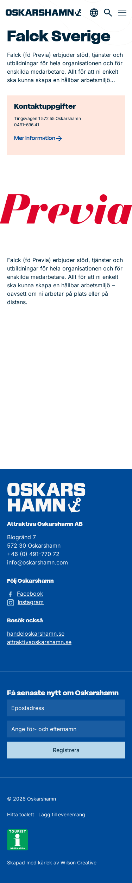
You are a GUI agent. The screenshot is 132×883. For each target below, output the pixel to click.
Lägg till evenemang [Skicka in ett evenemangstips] (61, 814)
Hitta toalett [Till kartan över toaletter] (20, 814)
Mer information (38, 137)
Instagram (31, 602)
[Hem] (43, 12)
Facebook (30, 593)
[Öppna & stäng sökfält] (94, 13)
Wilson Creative (78, 862)
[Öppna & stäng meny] (122, 13)
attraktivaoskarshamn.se (39, 641)
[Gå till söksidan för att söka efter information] (108, 13)
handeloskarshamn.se (35, 633)
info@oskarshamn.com (37, 562)
